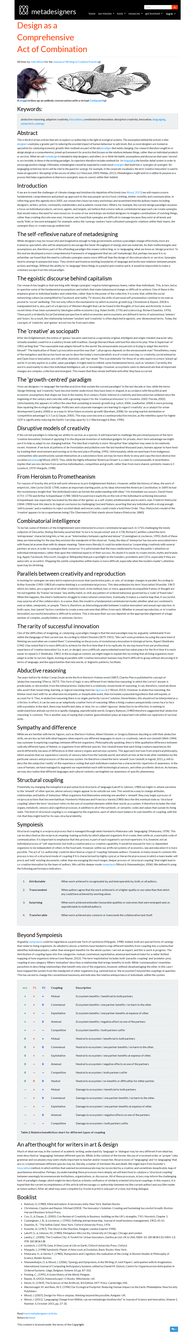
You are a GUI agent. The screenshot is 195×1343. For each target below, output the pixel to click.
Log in (169, 13)
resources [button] (134, 13)
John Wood (37, 61)
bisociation (75, 119)
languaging (158, 119)
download (34, 459)
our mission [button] (105, 13)
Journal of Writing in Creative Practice (75, 61)
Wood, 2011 (133, 192)
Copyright (78, 1324)
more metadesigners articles (40, 1313)
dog (22, 100)
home (92, 13)
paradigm (105, 148)
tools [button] (120, 13)
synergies (119, 164)
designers (22, 143)
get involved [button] (152, 13)
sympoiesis (27, 123)
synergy (39, 123)
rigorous (100, 689)
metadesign (51, 156)
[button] (174, 1329)
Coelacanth (96, 100)
